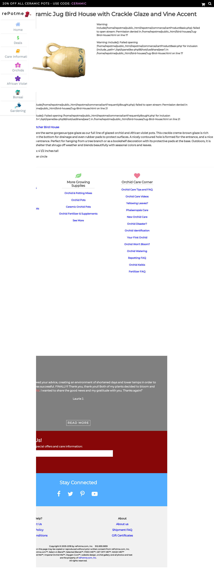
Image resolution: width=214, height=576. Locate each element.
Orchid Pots (78, 208)
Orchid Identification (137, 239)
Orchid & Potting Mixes (78, 201)
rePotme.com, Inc (87, 566)
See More (78, 229)
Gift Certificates (122, 544)
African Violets (18, 84)
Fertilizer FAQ (137, 280)
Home (18, 26)
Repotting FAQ (137, 266)
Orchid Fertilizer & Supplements (78, 222)
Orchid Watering (137, 259)
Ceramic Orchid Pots (78, 215)
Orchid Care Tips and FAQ (137, 198)
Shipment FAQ (122, 538)
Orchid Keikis (137, 273)
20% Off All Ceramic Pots (44, 3)
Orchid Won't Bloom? (137, 252)
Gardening (18, 111)
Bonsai (18, 97)
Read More (78, 431)
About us (122, 532)
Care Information (18, 57)
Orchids (18, 70)
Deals (18, 43)
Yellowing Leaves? (137, 211)
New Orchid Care (137, 225)
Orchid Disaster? (137, 232)
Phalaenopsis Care (137, 218)
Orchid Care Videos (137, 205)
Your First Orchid (137, 246)
